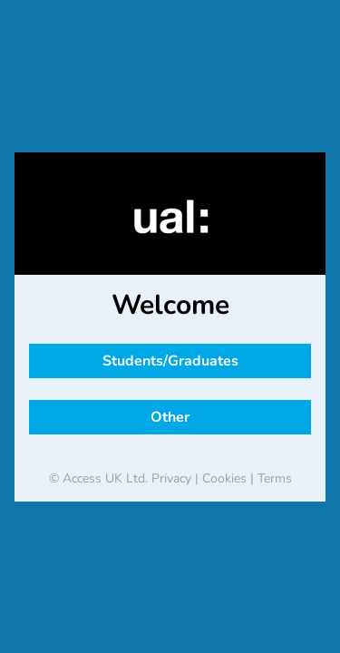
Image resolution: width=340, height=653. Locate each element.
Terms (274, 478)
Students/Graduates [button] (170, 361)
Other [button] (170, 417)
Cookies (224, 478)
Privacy (171, 478)
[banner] (170, 216)
